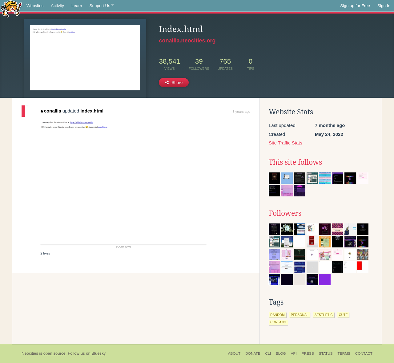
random (277, 315)
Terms (344, 353)
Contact (363, 353)
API (294, 353)
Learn (76, 5)
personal (299, 315)
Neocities (30, 353)
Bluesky (98, 353)
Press (308, 353)
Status (326, 353)
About (234, 353)
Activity (57, 5)
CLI (268, 353)
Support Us (102, 5)
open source (54, 353)
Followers (285, 213)
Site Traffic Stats (285, 142)
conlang (278, 322)
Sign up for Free (355, 5)
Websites (34, 5)
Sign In (383, 5)
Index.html (91, 110)
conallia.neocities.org (187, 40)
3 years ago (241, 111)
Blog (281, 353)
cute (343, 315)
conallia (51, 110)
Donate (252, 353)
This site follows (295, 162)
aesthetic (324, 315)
